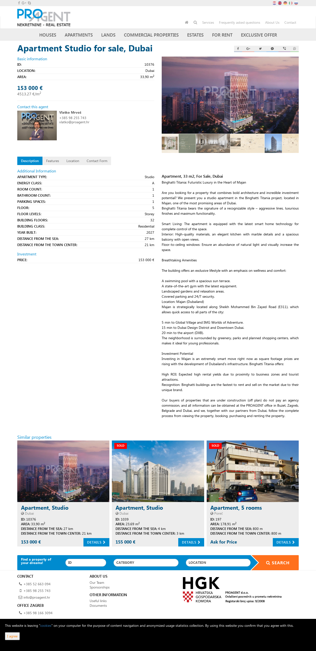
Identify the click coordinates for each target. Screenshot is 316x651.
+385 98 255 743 (72, 117)
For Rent (222, 35)
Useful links (98, 600)
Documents (98, 605)
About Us (272, 22)
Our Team (97, 582)
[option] (179, 143)
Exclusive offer (259, 35)
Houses (47, 35)
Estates (195, 35)
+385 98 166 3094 (38, 612)
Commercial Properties (151, 35)
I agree (12, 636)
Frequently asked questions (239, 22)
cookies (45, 625)
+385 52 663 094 (37, 584)
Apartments (79, 35)
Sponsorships (100, 587)
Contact (290, 22)
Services (208, 22)
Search (275, 563)
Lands (108, 35)
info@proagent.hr (36, 597)
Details (96, 542)
